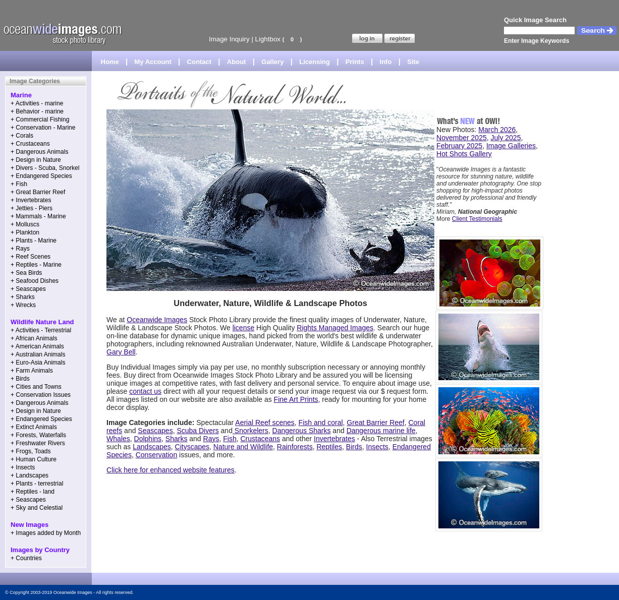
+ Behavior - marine (37, 111)
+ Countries (26, 558)
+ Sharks (23, 297)
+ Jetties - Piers (31, 208)
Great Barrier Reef (375, 422)
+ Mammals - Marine (38, 216)
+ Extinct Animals (34, 427)
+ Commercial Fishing (40, 119)
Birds (354, 447)
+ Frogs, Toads (31, 451)
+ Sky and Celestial (37, 507)
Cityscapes (192, 447)
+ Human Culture (34, 459)
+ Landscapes (29, 475)
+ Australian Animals (38, 354)
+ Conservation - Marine (43, 127)
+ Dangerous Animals (39, 151)
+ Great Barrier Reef (38, 192)
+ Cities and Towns (36, 386)
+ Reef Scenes (30, 256)
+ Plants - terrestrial (37, 483)
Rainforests (295, 447)
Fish (229, 439)
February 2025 (459, 146)
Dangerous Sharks (301, 431)
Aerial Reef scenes (265, 422)
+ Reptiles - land (32, 491)
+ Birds (20, 378)
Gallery (272, 62)
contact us (145, 391)
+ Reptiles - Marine (36, 264)
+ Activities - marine (37, 103)
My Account (153, 62)
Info (386, 62)
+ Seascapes (28, 288)
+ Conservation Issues (41, 394)
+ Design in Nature (36, 159)
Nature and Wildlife (243, 447)
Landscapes (152, 447)
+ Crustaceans (30, 143)
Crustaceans (260, 439)
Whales (118, 439)
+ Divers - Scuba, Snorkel (45, 167)
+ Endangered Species (41, 175)
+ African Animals (34, 338)
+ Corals (22, 135)
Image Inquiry (229, 39)
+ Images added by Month (46, 532)
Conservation (157, 455)
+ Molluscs (25, 224)
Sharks (176, 439)
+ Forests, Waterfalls (38, 435)
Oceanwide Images (157, 320)
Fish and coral (321, 422)
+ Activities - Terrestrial (41, 330)
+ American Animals (37, 346)
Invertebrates (334, 439)
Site (413, 62)
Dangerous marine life (381, 431)
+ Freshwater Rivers (38, 443)
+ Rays (20, 248)
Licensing (314, 62)
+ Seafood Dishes (35, 280)
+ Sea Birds (26, 272)
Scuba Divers (197, 431)
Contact (199, 62)
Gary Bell (121, 352)
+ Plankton (25, 232)
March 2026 (497, 130)
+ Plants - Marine (34, 240)
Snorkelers (250, 431)
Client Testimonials (477, 218)
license (244, 328)
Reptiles (329, 447)
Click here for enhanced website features (170, 470)
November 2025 (461, 138)
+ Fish (19, 184)
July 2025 (506, 138)
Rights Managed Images (335, 328)
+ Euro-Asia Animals (38, 362)
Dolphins (147, 439)
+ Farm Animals (32, 370)
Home (110, 62)
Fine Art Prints (296, 399)
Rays (211, 439)
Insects (377, 447)
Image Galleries (511, 146)
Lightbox (267, 39)
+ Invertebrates (31, 200)
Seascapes (155, 431)
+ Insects (23, 467)
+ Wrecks (23, 305)
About (236, 62)
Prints (355, 62)
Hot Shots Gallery (464, 154)
